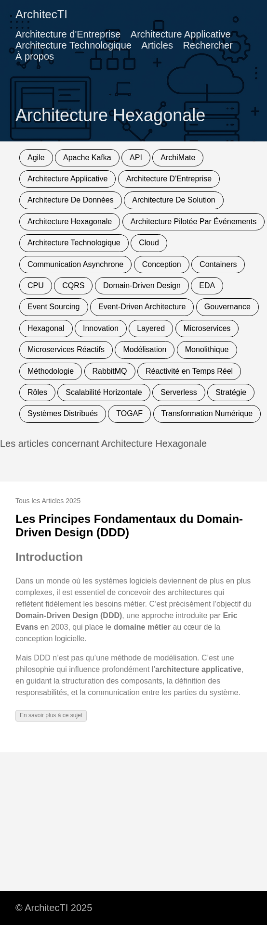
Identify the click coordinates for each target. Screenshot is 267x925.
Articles (157, 45)
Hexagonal (46, 328)
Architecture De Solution (173, 200)
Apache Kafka (87, 157)
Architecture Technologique (73, 45)
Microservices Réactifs (66, 349)
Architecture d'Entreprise (67, 34)
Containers (218, 264)
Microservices (207, 328)
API (136, 157)
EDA (207, 285)
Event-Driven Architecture (142, 307)
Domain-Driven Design (142, 285)
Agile (36, 157)
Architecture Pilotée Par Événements (193, 221)
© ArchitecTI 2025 (53, 907)
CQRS (73, 285)
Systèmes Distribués (62, 413)
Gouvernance (227, 307)
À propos (34, 56)
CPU (35, 285)
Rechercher (207, 45)
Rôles (37, 392)
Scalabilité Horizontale (104, 392)
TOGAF (129, 413)
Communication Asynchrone (75, 264)
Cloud (149, 243)
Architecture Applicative (181, 34)
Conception (161, 264)
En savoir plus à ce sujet (51, 715)
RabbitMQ (110, 371)
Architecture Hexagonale (69, 221)
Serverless (178, 392)
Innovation (101, 328)
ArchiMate (177, 157)
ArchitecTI (41, 14)
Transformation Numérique (207, 413)
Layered (151, 328)
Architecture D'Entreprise (169, 179)
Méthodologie (50, 371)
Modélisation (144, 349)
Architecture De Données (70, 200)
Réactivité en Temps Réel (189, 371)
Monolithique (207, 349)
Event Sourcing (53, 307)
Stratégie (230, 392)
